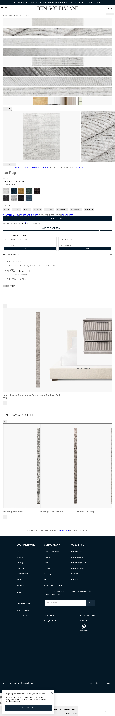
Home (5, 15)
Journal (46, 579)
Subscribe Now (28, 708)
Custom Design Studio (79, 563)
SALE (19, 579)
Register (20, 592)
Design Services (77, 557)
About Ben (47, 557)
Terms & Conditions (93, 683)
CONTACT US (63, 530)
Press (46, 563)
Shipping (20, 563)
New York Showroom (24, 610)
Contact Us (20, 568)
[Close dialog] (52, 693)
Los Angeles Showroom (25, 616)
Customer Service (77, 551)
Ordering (20, 557)
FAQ (18, 551)
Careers (47, 568)
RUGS (11, 15)
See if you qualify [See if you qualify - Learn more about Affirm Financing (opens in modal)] (34, 223)
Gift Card (74, 579)
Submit (90, 603)
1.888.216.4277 (22, 574)
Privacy (108, 683)
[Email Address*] (65, 603)
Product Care (76, 574)
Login (19, 598)
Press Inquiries (49, 574)
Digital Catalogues (77, 568)
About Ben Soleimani (51, 551)
